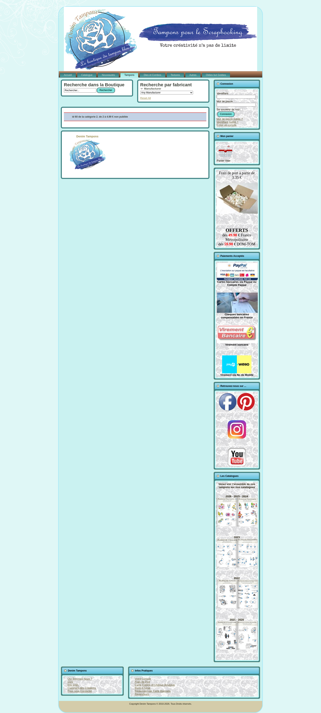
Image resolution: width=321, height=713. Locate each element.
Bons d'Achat (142, 687)
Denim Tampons (87, 152)
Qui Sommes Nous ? (80, 678)
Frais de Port (142, 681)
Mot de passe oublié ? (230, 118)
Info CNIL (73, 684)
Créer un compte (227, 125)
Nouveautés (108, 75)
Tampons (129, 75)
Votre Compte (143, 678)
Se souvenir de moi (228, 109)
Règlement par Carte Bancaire (153, 691)
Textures (175, 75)
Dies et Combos (152, 75)
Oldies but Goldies (216, 75)
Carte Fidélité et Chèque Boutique (155, 684)
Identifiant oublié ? (227, 122)
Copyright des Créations (82, 687)
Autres (193, 75)
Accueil (68, 75)
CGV (70, 681)
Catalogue (87, 75)
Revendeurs (142, 694)
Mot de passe (225, 101)
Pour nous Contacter (80, 691)
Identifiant (222, 93)
